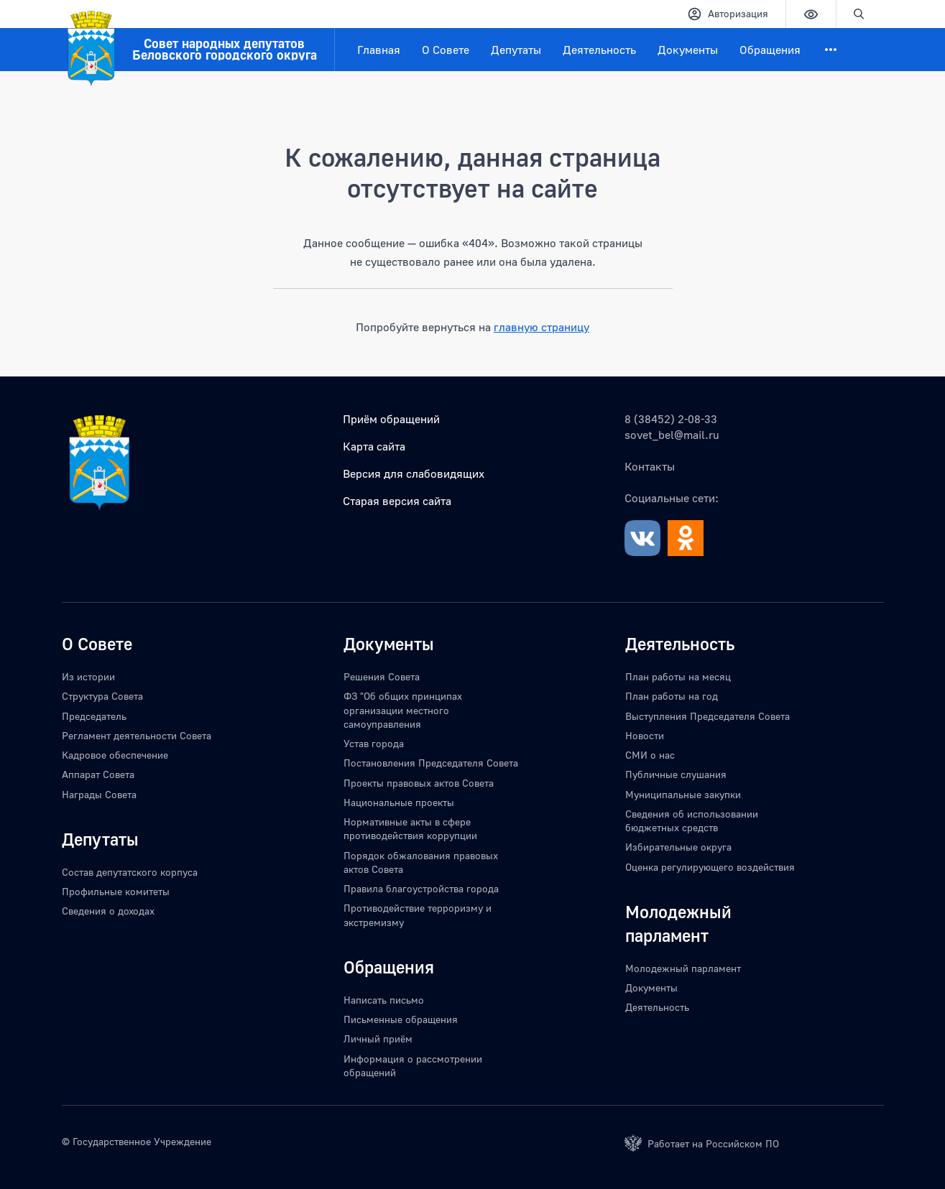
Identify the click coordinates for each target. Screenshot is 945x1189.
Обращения (770, 49)
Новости (644, 735)
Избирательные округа (678, 847)
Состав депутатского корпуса (130, 872)
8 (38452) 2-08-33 (670, 419)
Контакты (649, 466)
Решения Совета (382, 676)
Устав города (374, 743)
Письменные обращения (401, 1019)
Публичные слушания (676, 774)
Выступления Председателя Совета (707, 716)
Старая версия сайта (397, 501)
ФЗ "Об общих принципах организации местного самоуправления (403, 710)
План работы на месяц (678, 676)
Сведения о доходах (108, 911)
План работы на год (671, 696)
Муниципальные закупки (683, 794)
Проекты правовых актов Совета (419, 783)
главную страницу (541, 327)
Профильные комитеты (116, 891)
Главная (378, 49)
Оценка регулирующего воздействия (710, 867)
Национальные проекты (399, 802)
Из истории (88, 676)
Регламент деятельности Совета (136, 735)
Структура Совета (102, 696)
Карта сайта (374, 446)
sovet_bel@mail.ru (671, 434)
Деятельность (599, 49)
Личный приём (378, 1038)
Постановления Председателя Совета (431, 763)
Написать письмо (384, 1000)
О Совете (445, 49)
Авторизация (727, 14)
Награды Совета (99, 794)
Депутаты (516, 49)
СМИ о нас (650, 755)
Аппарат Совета (98, 774)
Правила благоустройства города (421, 888)
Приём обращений (391, 419)
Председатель (94, 716)
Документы (688, 49)
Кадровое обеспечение (115, 755)
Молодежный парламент (683, 968)
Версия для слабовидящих (413, 473)
